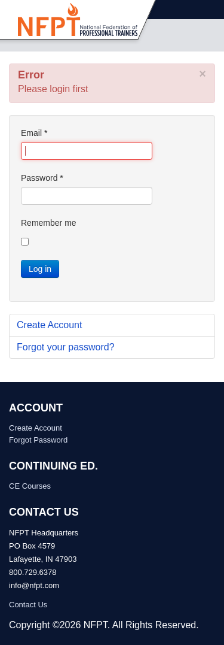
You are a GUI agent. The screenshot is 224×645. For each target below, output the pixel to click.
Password (42, 178)
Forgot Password (38, 439)
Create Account (49, 325)
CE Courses (30, 486)
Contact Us (28, 604)
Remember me (48, 223)
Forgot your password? (66, 347)
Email (34, 133)
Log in (40, 269)
